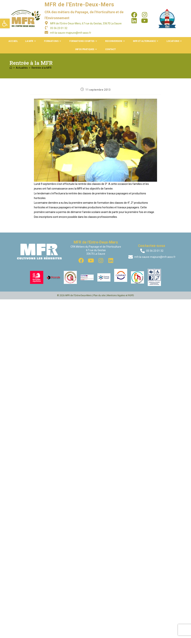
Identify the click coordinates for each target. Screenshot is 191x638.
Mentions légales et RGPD (120, 295)
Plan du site (99, 295)
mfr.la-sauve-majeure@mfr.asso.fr (70, 32)
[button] (5, 23)
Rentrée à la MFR (41, 67)
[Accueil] (11, 67)
